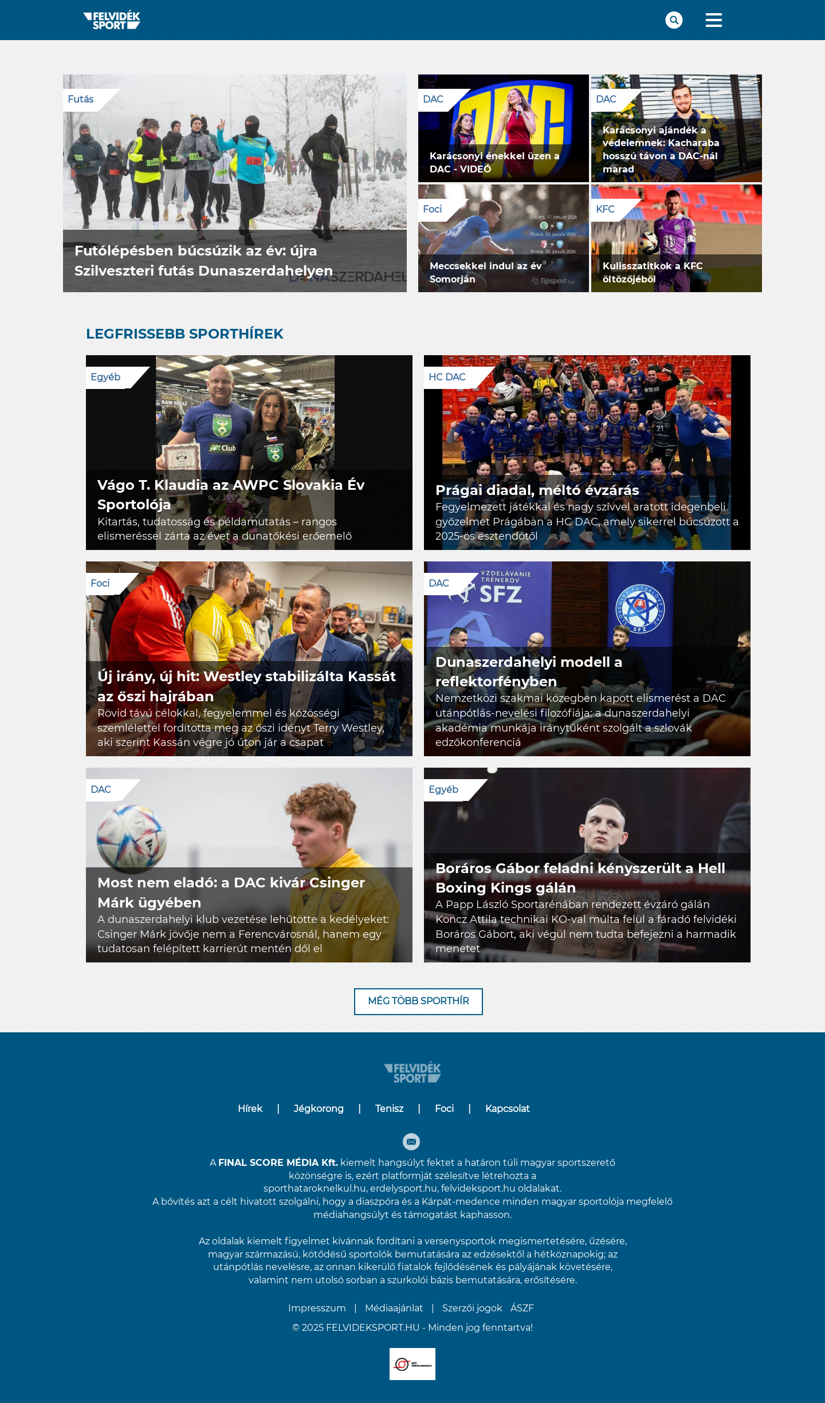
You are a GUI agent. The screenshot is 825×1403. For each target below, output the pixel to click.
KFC (605, 209)
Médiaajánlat (394, 1308)
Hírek (250, 1108)
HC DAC (447, 377)
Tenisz (389, 1108)
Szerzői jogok (472, 1308)
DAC (433, 99)
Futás (80, 99)
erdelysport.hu (403, 1188)
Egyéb (105, 377)
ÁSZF (522, 1308)
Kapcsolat (507, 1108)
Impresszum (317, 1308)
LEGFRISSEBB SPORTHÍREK (185, 333)
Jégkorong (319, 1108)
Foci (432, 209)
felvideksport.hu (478, 1188)
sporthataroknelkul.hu (315, 1188)
